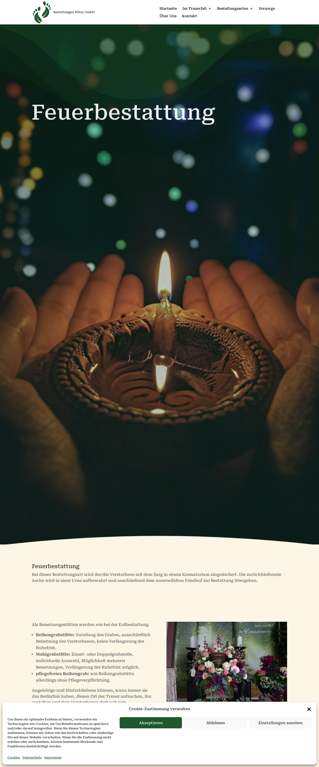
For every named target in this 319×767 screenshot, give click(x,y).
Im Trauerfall (194, 8)
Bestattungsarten (232, 8)
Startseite (168, 8)
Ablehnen (215, 723)
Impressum (53, 757)
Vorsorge (267, 8)
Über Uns (168, 16)
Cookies (13, 757)
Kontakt (189, 16)
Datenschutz (32, 757)
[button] (309, 709)
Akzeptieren (151, 723)
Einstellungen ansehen (280, 723)
